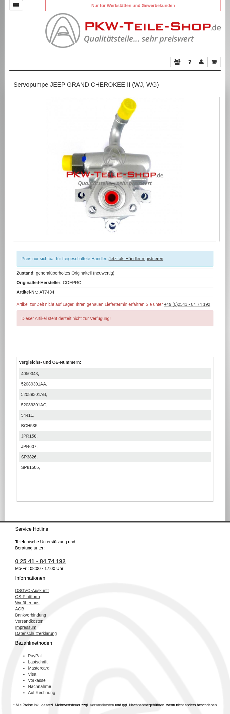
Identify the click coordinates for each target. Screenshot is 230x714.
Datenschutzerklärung (36, 633)
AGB (19, 608)
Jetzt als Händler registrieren (136, 258)
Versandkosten (29, 621)
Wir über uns (27, 602)
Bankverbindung (30, 615)
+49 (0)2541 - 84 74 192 (187, 304)
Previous (18, 164)
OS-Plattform (27, 596)
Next (211, 164)
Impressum (25, 627)
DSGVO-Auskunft (32, 590)
